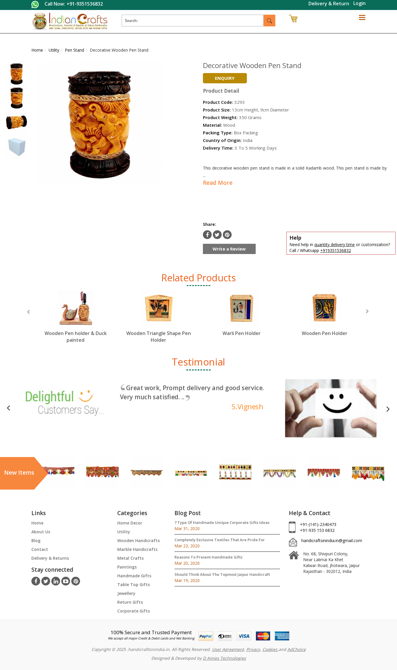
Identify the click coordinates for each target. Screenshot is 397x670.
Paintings (127, 567)
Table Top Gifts (133, 584)
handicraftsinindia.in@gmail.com (331, 540)
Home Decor (129, 523)
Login (359, 3)
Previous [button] (28, 312)
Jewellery (126, 593)
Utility (123, 531)
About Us (40, 531)
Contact (39, 549)
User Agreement (228, 649)
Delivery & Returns (50, 558)
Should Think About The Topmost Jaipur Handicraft (222, 574)
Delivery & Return (328, 3)
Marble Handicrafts (137, 549)
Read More (218, 183)
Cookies (270, 649)
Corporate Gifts (133, 611)
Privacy (253, 649)
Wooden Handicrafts (138, 540)
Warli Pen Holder (242, 333)
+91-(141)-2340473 (318, 524)
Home (37, 523)
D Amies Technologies (224, 658)
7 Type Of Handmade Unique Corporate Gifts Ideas (221, 522)
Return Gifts (130, 602)
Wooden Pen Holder (324, 333)
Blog (35, 540)
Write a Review (229, 249)
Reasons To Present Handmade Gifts (208, 557)
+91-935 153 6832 (317, 530)
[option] (75, 322)
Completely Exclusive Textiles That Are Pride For (219, 539)
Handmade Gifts (134, 575)
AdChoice (296, 649)
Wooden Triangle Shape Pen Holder (158, 336)
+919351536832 (335, 250)
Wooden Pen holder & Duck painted (76, 336)
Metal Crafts (130, 558)
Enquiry (225, 78)
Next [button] (367, 311)
